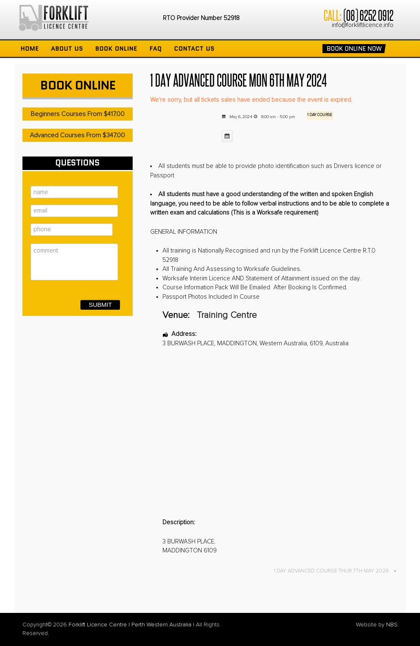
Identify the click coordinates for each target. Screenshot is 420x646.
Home (29, 49)
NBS (392, 625)
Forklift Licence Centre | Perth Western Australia (130, 625)
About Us (67, 49)
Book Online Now (354, 48)
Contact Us (194, 49)
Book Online (116, 49)
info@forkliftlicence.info (362, 25)
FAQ (155, 49)
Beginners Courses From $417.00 (77, 114)
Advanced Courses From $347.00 (77, 135)
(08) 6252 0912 (368, 15)
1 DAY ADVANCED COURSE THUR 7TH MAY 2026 (331, 571)
